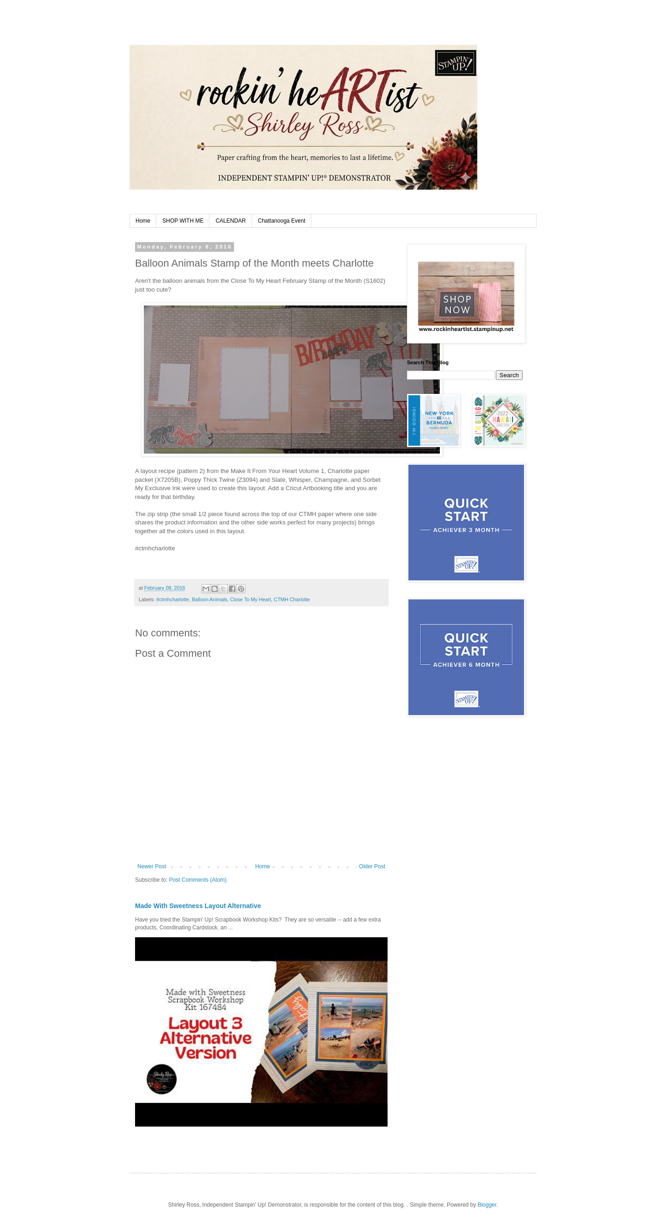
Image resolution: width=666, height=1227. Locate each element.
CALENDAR (231, 221)
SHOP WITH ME (183, 221)
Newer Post (151, 866)
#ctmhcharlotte (172, 599)
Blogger (487, 1205)
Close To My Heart (250, 599)
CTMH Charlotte (292, 599)
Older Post (372, 866)
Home (143, 221)
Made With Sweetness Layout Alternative (198, 905)
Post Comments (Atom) (198, 880)
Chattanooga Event (282, 221)
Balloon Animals (210, 599)
